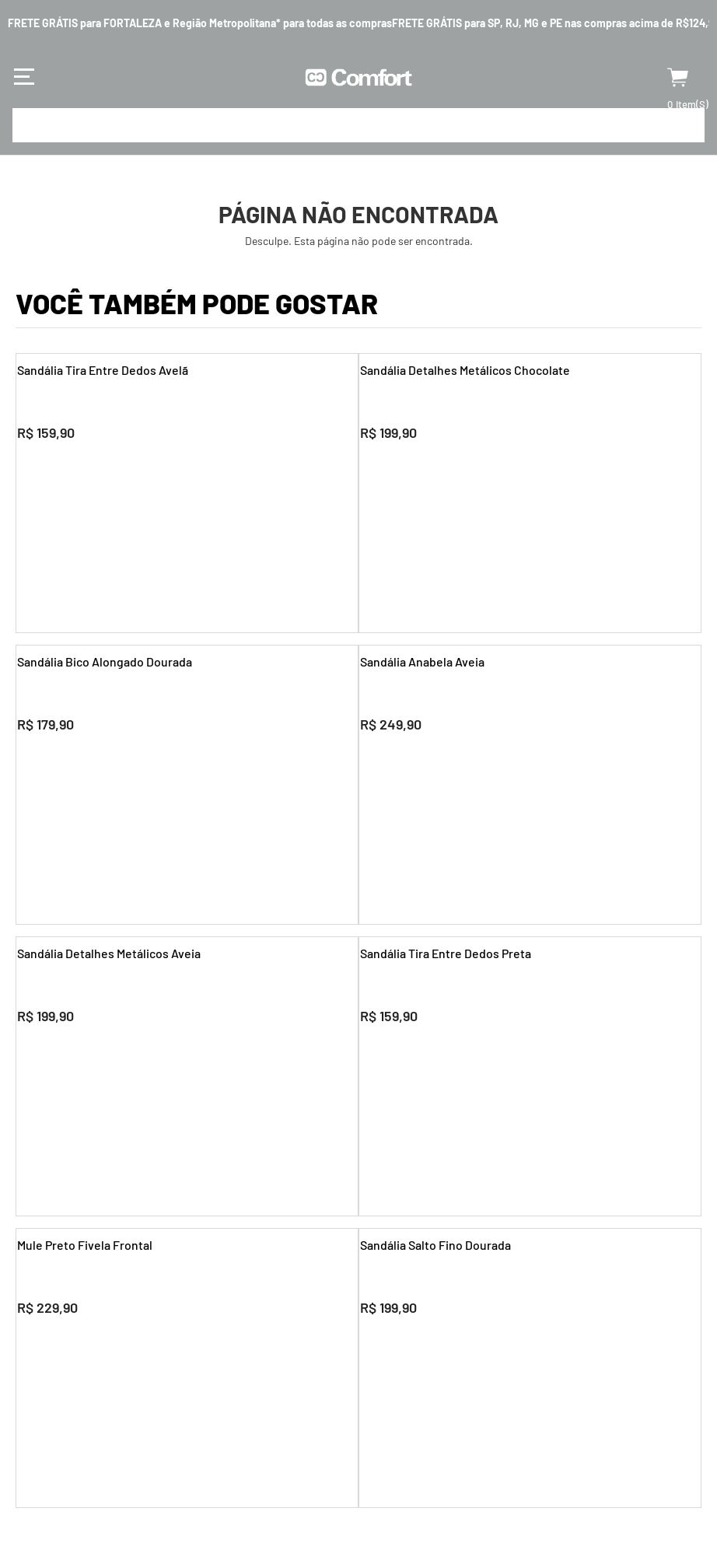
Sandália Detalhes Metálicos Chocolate (464, 369)
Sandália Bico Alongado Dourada (103, 661)
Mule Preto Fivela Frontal (84, 1244)
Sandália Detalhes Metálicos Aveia (108, 953)
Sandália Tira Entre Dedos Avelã (102, 369)
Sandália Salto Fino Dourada (434, 1244)
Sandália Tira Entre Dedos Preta (445, 953)
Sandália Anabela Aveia (421, 661)
